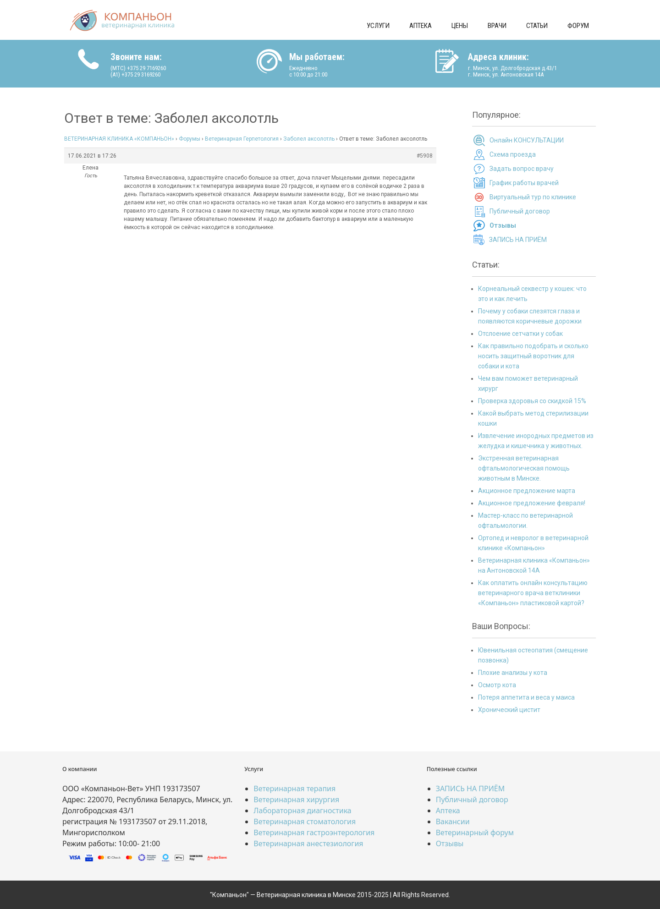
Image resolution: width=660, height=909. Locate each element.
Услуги (378, 26)
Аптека (420, 26)
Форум (578, 26)
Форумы (189, 139)
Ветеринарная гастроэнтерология (313, 832)
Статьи (537, 26)
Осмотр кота (497, 685)
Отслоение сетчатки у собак (520, 333)
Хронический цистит (509, 709)
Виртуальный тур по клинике (533, 197)
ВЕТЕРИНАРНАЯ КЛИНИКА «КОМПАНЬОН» (119, 139)
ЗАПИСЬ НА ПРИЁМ (518, 239)
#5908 (425, 156)
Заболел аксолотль (309, 139)
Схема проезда (513, 154)
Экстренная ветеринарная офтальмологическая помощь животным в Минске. (524, 468)
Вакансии (453, 821)
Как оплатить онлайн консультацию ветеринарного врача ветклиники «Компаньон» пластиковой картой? (533, 593)
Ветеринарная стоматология (304, 821)
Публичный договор (520, 211)
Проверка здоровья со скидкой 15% (532, 401)
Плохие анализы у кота (512, 672)
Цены (459, 26)
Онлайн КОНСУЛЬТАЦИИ (527, 140)
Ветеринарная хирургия (296, 799)
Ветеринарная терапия (294, 788)
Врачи (497, 26)
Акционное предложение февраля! (531, 503)
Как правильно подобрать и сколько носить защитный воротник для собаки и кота (533, 356)
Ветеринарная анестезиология (308, 843)
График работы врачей (524, 182)
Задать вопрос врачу (522, 168)
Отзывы (450, 843)
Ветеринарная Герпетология (242, 139)
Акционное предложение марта (526, 490)
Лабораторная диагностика (302, 810)
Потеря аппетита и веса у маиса (526, 697)
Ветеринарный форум (475, 832)
